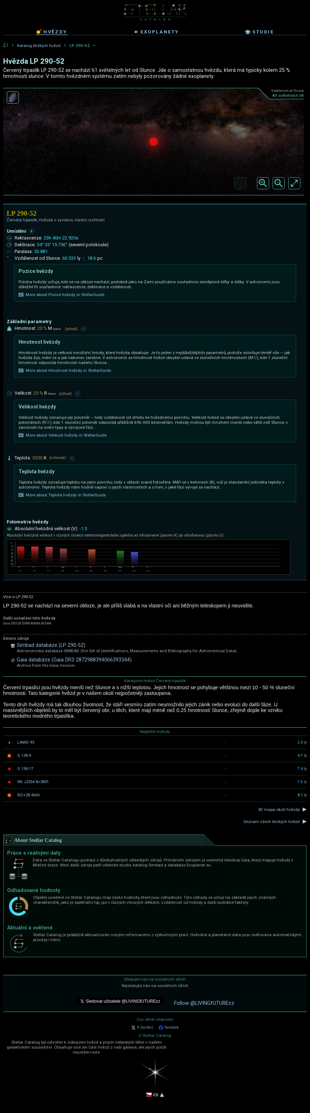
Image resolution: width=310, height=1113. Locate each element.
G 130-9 (24, 755)
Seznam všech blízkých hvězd (271, 821)
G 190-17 (25, 768)
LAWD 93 (25, 742)
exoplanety (156, 32)
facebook (169, 1027)
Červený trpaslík (22, 219)
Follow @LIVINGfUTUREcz (204, 1003)
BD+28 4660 (28, 794)
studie (259, 32)
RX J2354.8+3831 (33, 781)
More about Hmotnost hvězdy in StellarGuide (65, 370)
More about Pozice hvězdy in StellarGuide (61, 294)
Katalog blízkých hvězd (39, 45)
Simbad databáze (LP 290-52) (51, 645)
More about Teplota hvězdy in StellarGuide (62, 494)
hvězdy (51, 32)
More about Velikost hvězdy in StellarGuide (63, 435)
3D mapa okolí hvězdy (279, 809)
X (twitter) (142, 1027)
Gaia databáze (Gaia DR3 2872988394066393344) (74, 660)
